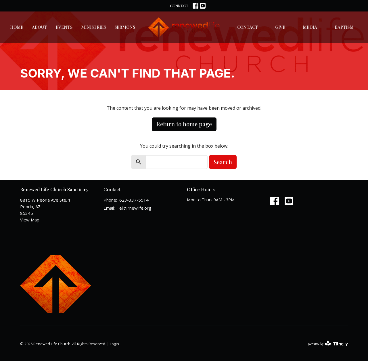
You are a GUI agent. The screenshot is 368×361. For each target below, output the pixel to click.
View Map (29, 220)
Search (223, 162)
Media (310, 27)
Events (64, 27)
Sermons (124, 27)
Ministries (93, 27)
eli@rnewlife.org (135, 208)
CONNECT (179, 5)
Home (16, 27)
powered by (328, 343)
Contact (247, 27)
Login (114, 343)
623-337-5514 (134, 200)
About (39, 27)
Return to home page (184, 124)
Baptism (344, 27)
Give (280, 27)
